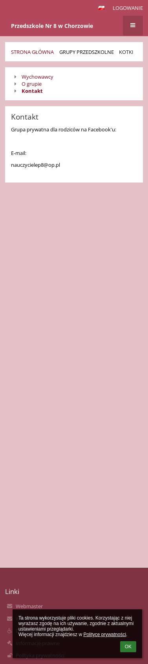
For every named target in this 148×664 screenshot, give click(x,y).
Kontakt (32, 90)
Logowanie (128, 7)
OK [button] (128, 646)
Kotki (126, 51)
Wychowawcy (37, 76)
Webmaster (29, 606)
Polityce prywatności (104, 634)
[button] (101, 8)
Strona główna (32, 51)
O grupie (32, 83)
